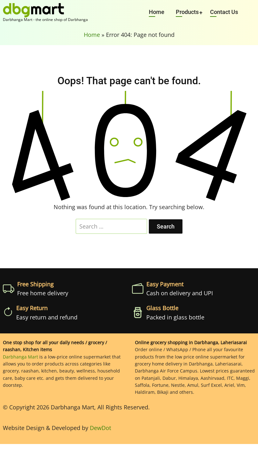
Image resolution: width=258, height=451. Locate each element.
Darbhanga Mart (20, 357)
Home (156, 12)
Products (187, 12)
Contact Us (224, 12)
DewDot (100, 428)
